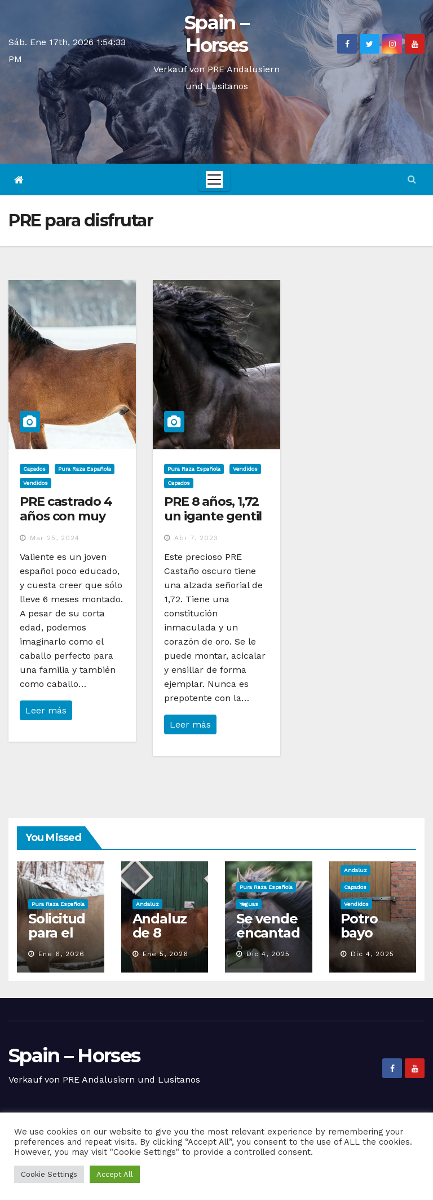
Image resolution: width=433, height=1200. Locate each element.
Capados (34, 469)
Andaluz (147, 904)
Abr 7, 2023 (196, 538)
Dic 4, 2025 (268, 954)
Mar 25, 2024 (54, 538)
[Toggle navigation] (214, 179)
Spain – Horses (216, 34)
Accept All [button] (114, 1174)
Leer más (46, 710)
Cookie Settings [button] (49, 1174)
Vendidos (35, 483)
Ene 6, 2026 (61, 954)
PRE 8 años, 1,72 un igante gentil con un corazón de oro (213, 524)
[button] (412, 179)
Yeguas (249, 904)
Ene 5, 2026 (165, 954)
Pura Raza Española (84, 469)
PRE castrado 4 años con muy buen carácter (66, 516)
